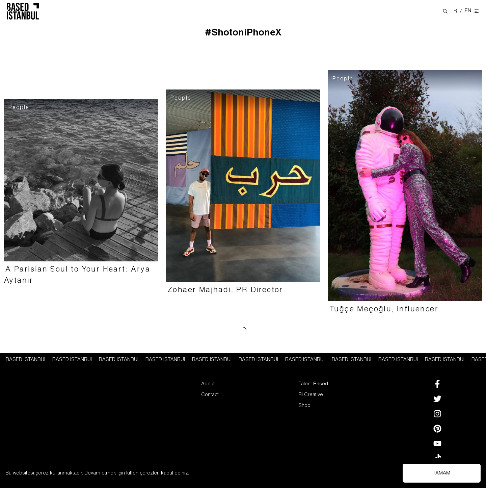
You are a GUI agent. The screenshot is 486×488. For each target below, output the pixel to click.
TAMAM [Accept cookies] (441, 473)
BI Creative (310, 394)
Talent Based (313, 384)
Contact (210, 394)
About (208, 384)
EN (468, 10)
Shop (304, 405)
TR (454, 11)
